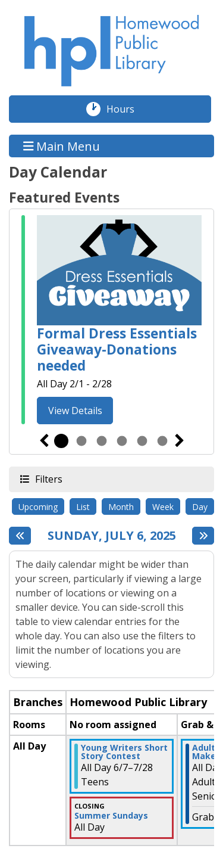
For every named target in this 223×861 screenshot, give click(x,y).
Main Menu (61, 146)
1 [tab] (61, 441)
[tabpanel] (111, 321)
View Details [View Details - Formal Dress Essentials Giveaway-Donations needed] (75, 410)
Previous (44, 441)
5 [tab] (142, 441)
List (83, 506)
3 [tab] (102, 441)
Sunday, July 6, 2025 (112, 536)
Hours (126, 109)
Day (200, 506)
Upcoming (38, 506)
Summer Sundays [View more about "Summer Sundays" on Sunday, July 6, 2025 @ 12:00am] (111, 816)
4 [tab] (122, 441)
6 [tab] (162, 441)
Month (121, 506)
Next (179, 441)
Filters (48, 479)
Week (163, 506)
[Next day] (203, 536)
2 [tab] (81, 441)
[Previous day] (20, 536)
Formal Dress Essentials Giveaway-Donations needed (117, 349)
